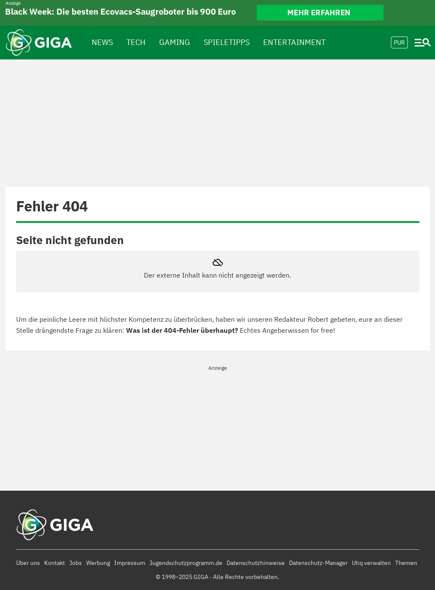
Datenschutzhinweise (256, 563)
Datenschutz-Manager (318, 563)
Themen (406, 563)
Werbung (98, 563)
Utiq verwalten (371, 563)
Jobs (75, 563)
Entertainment (294, 42)
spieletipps (227, 42)
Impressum (129, 563)
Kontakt (54, 563)
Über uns (28, 563)
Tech (136, 42)
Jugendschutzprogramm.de (185, 563)
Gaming (174, 42)
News (102, 42)
